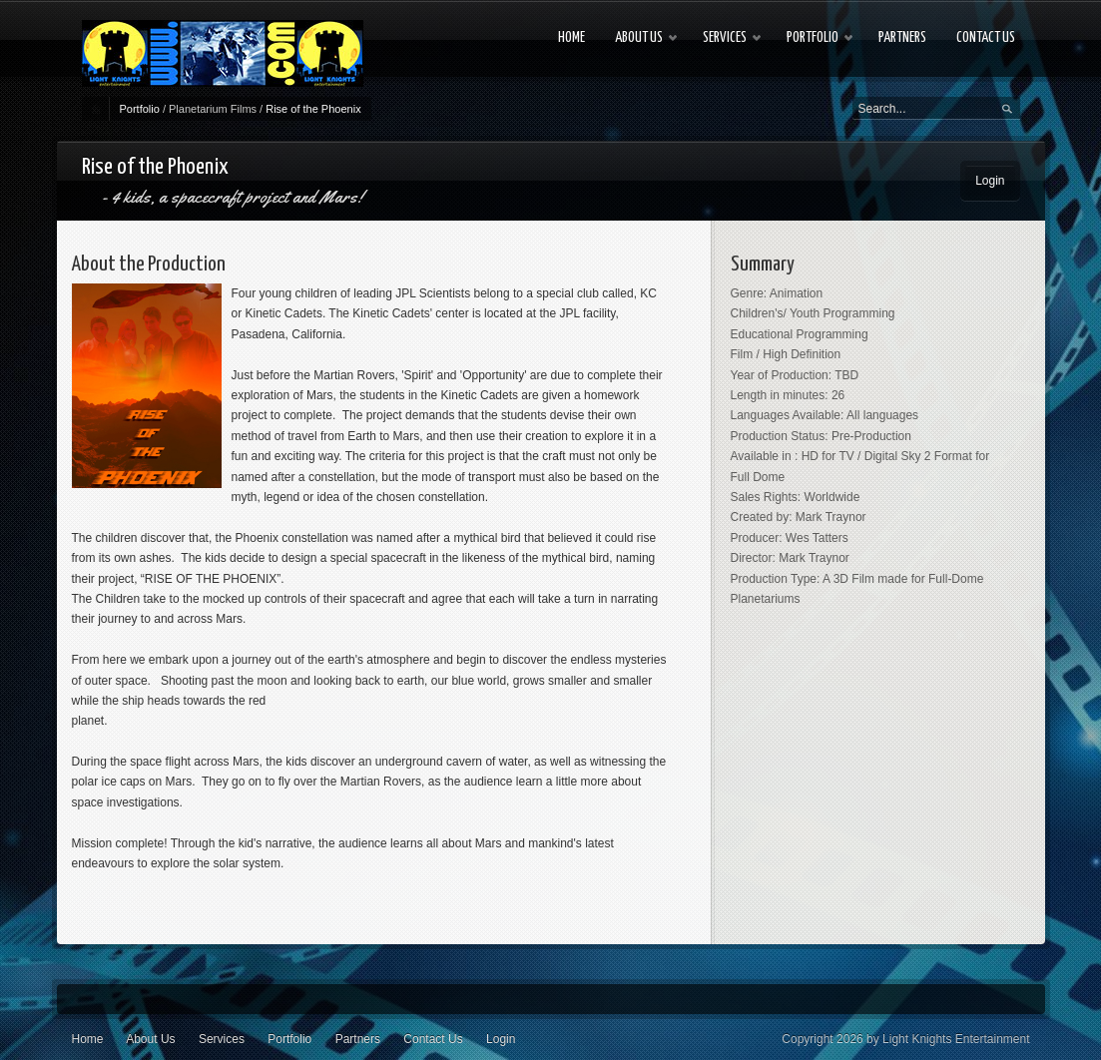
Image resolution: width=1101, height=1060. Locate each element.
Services (222, 1039)
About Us (150, 1039)
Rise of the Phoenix (313, 109)
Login (989, 181)
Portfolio (140, 109)
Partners (357, 1039)
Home (88, 1039)
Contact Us (432, 1039)
